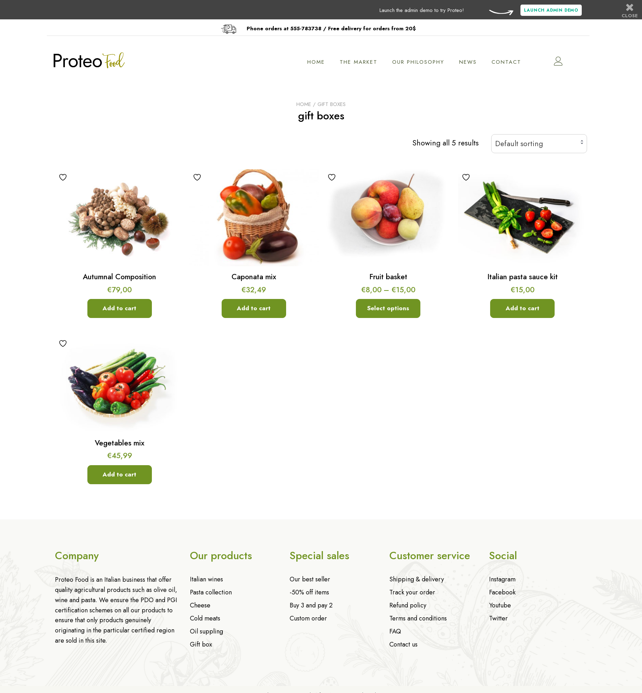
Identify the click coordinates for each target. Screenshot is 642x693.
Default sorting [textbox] (519, 143)
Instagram (502, 579)
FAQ (395, 631)
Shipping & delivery (416, 579)
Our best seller (310, 579)
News (471, 62)
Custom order (308, 618)
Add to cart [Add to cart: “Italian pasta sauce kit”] (522, 308)
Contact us (403, 644)
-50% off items (309, 592)
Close (629, 10)
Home (319, 62)
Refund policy (407, 605)
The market (361, 62)
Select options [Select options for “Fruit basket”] (388, 308)
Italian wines (206, 579)
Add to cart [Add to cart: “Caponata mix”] (254, 308)
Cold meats (205, 618)
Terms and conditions (418, 618)
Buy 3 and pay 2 (311, 605)
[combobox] (539, 144)
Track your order (412, 592)
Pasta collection (211, 592)
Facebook (502, 592)
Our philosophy (421, 62)
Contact (509, 62)
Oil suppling (206, 631)
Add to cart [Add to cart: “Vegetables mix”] (119, 474)
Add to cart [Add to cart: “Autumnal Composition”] (119, 308)
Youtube (500, 605)
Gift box (201, 644)
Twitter (498, 618)
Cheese (200, 605)
